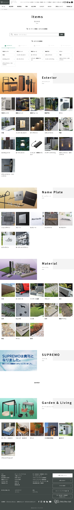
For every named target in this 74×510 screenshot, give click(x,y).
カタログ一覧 (4, 481)
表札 (34, 490)
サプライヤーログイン (29, 501)
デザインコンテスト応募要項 (39, 477)
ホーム (3, 6)
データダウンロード (37, 476)
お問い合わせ (59, 2)
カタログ (42, 6)
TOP (2, 9)
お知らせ (17, 481)
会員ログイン (20, 501)
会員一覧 (17, 483)
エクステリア (18, 490)
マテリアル (35, 492)
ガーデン (17, 492)
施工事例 (33, 6)
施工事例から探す (5, 477)
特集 (26, 6)
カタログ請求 (18, 479)
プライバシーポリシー (11, 501)
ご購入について (59, 6)
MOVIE (49, 6)
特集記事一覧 (4, 483)
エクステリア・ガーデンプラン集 (40, 481)
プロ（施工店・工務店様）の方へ (40, 2)
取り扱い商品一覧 (5, 490)
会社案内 (31, 2)
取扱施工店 (69, 6)
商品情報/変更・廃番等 (38, 483)
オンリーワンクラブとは (25, 2)
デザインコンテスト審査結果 (39, 479)
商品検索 (11, 6)
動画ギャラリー (5, 479)
